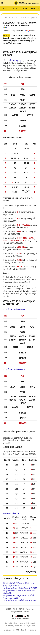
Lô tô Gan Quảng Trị (11, 514)
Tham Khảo (30, 609)
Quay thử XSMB (16, 612)
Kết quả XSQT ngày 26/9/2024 (14, 309)
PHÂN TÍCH (35, 9)
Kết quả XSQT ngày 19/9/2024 (14, 369)
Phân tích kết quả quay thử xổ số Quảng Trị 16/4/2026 (20, 588)
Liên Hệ (23, 630)
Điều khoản (32, 630)
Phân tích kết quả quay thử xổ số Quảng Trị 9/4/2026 (19, 600)
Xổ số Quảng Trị (15, 60)
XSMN (25, 9)
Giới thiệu (7, 630)
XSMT (15, 9)
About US (16, 630)
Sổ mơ (26, 612)
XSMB (5, 9)
